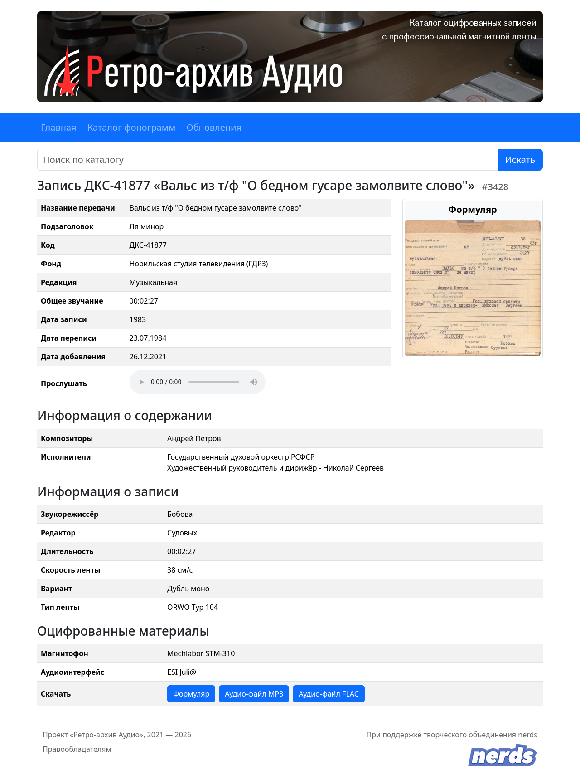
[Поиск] (267, 160)
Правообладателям (77, 749)
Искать (520, 159)
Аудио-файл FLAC (328, 694)
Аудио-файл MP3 (254, 694)
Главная (59, 127)
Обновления (214, 127)
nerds (527, 735)
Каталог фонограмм (131, 127)
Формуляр (191, 694)
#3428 (495, 187)
